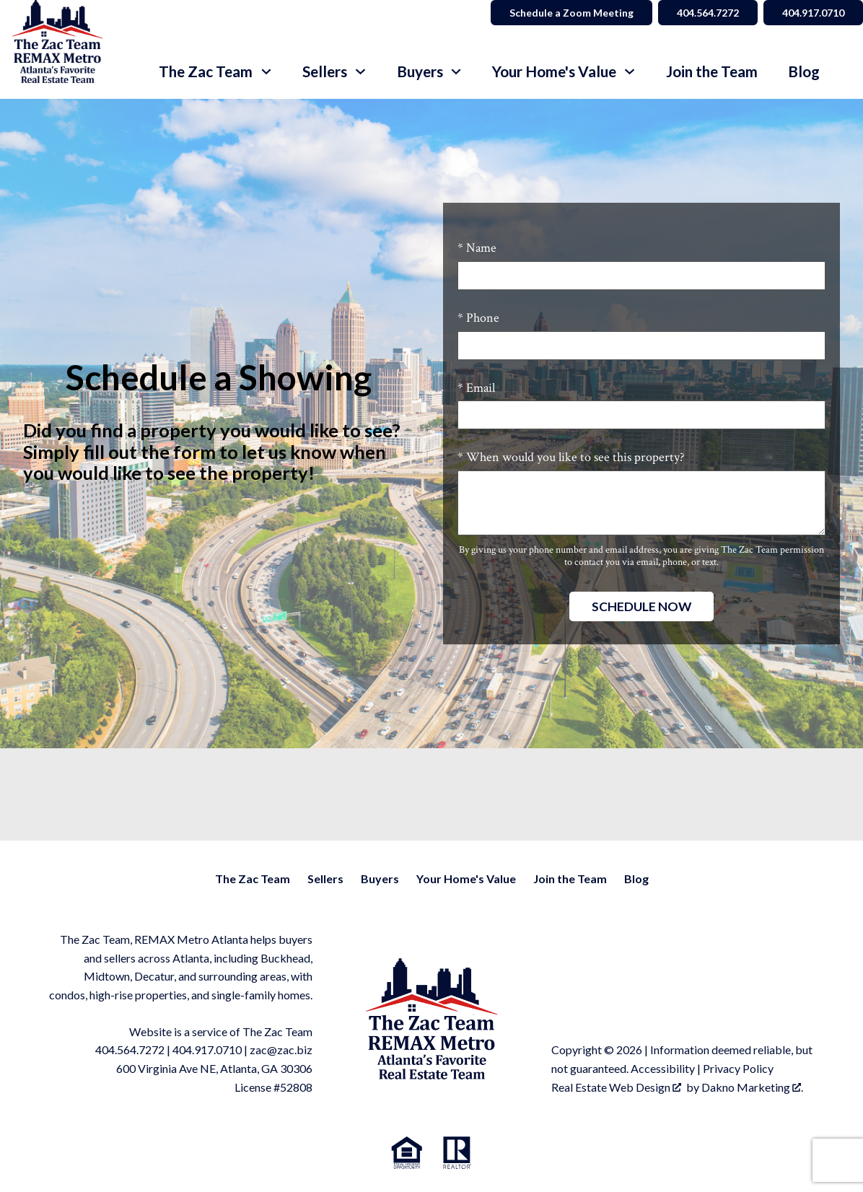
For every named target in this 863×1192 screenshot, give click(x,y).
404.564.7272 (130, 1049)
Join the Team (712, 71)
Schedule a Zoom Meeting (571, 12)
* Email (476, 388)
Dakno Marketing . (752, 1087)
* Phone (478, 318)
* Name (476, 248)
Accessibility (663, 1068)
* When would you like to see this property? (570, 457)
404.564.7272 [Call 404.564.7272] (708, 12)
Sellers (325, 878)
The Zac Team (252, 878)
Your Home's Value (466, 878)
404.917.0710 (207, 1049)
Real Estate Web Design (616, 1087)
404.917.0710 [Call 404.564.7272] (813, 12)
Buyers (380, 878)
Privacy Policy (738, 1068)
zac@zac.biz (281, 1049)
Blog (804, 71)
